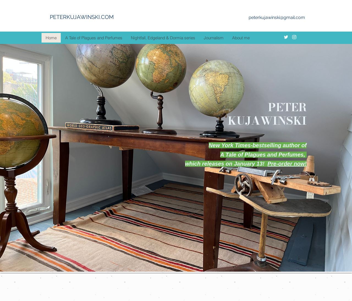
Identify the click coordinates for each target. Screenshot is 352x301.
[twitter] (286, 37)
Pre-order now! (287, 164)
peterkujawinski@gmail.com (277, 17)
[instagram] (294, 37)
